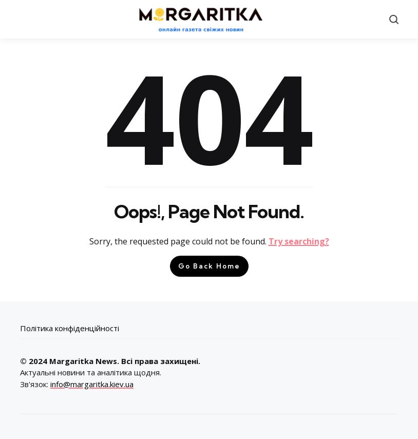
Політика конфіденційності (69, 328)
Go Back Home (209, 266)
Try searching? (299, 241)
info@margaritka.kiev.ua (92, 384)
